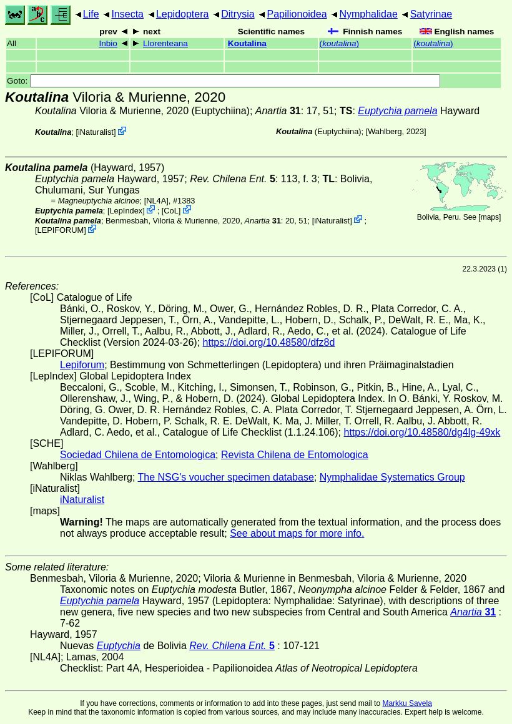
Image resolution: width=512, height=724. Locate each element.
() (339, 43)
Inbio (108, 43)
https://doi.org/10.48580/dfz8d (269, 342)
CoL (171, 210)
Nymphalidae (368, 14)
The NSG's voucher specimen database (226, 477)
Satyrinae (431, 14)
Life (91, 14)
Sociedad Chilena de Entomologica (137, 454)
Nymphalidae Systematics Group (392, 477)
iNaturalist (96, 132)
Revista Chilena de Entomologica (294, 454)
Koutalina (247, 43)
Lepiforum (82, 365)
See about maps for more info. (297, 533)
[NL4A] (156, 200)
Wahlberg (384, 131)
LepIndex (126, 210)
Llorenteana (165, 43)
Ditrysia (237, 14)
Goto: (223, 81)
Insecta (127, 14)
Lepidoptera (182, 14)
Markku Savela (406, 703)
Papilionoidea (297, 14)
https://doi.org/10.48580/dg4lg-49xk (421, 432)
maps (490, 217)
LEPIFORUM (60, 230)
